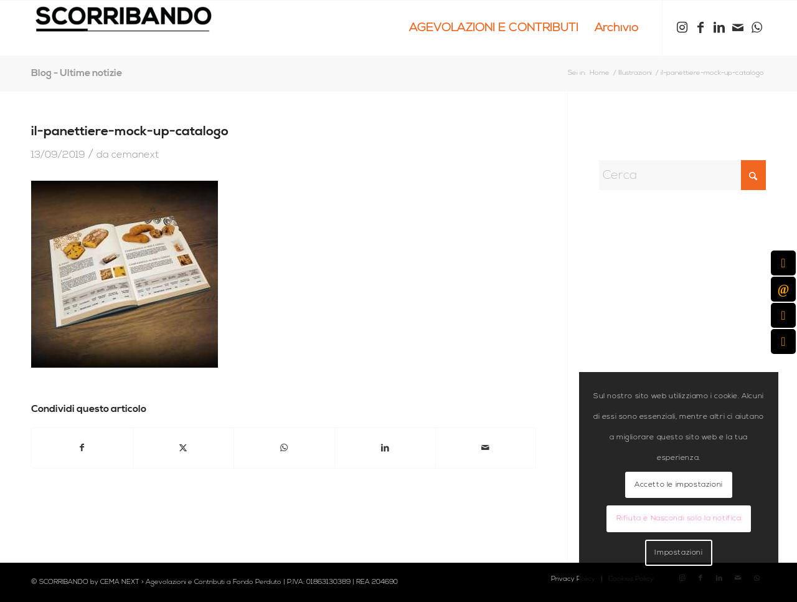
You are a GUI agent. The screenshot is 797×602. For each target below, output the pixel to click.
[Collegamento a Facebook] (700, 27)
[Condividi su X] (183, 448)
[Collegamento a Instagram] (681, 27)
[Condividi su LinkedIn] (385, 448)
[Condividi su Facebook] (82, 448)
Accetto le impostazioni (678, 484)
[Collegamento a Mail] (738, 27)
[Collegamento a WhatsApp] (756, 27)
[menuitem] (494, 28)
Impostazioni (678, 552)
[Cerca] (682, 175)
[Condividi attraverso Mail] (486, 448)
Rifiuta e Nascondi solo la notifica (679, 518)
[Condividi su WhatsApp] (284, 448)
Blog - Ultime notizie (76, 73)
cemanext (135, 154)
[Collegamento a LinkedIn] (719, 27)
